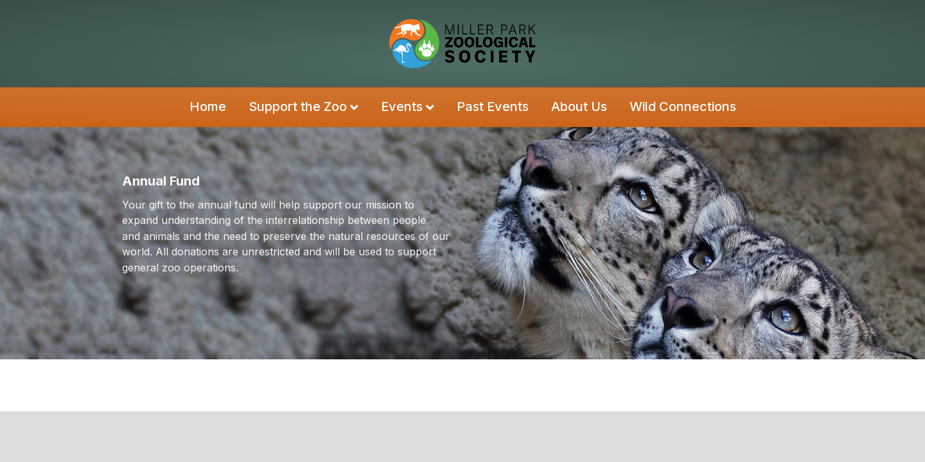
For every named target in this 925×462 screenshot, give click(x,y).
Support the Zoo (298, 106)
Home (207, 106)
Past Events (493, 106)
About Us (579, 106)
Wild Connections (683, 106)
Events (402, 106)
